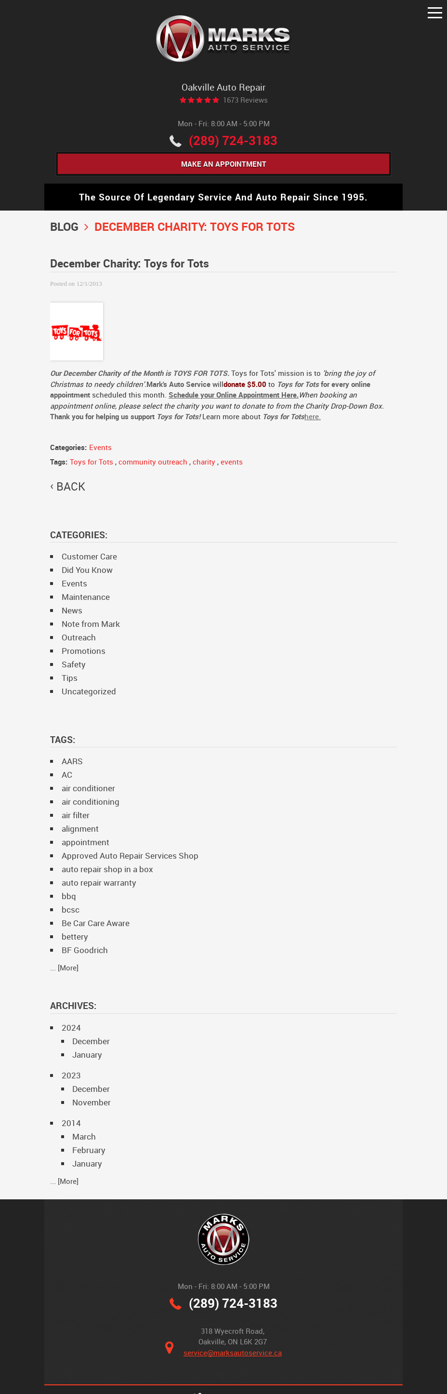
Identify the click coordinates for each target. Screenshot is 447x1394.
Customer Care (89, 556)
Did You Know (87, 569)
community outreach (152, 461)
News (72, 610)
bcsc (70, 909)
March (84, 1136)
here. (312, 416)
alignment (80, 828)
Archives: (73, 1005)
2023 (71, 1075)
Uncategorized (89, 691)
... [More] (64, 967)
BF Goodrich (85, 950)
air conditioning (90, 801)
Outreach (79, 637)
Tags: (62, 739)
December (91, 1041)
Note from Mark (91, 623)
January (87, 1054)
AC (67, 774)
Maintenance (86, 596)
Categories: (78, 535)
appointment (85, 842)
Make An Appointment (223, 164)
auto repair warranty (99, 882)
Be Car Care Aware (96, 923)
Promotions (83, 650)
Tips (70, 677)
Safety (74, 664)
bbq (69, 896)
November (91, 1102)
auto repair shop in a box (107, 869)
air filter (76, 815)
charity (204, 461)
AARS (72, 761)
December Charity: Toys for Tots (194, 226)
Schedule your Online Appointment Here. (234, 394)
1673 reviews (245, 100)
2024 (71, 1027)
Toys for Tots (91, 461)
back (70, 486)
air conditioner (88, 788)
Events (100, 447)
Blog (64, 226)
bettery (75, 936)
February (88, 1149)
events (232, 461)
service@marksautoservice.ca (233, 1352)
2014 (71, 1122)
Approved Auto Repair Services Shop (130, 855)
